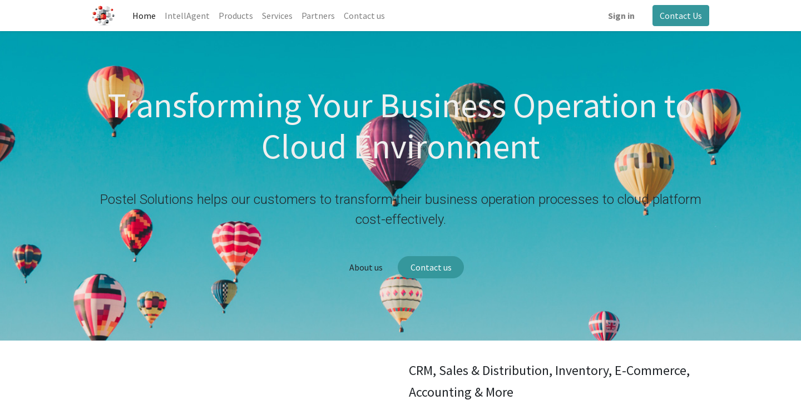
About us (366, 267)
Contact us (431, 267)
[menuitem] (144, 15)
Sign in (621, 15)
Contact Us (681, 15)
